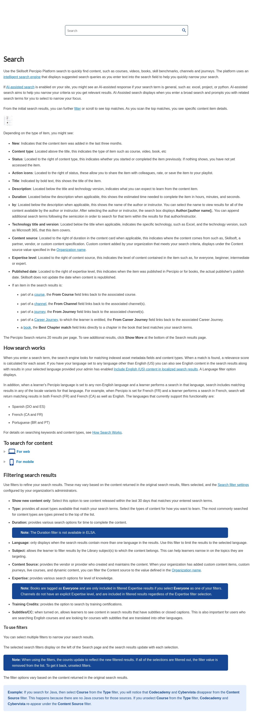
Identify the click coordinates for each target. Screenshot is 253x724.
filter (77, 108)
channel (40, 304)
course (39, 294)
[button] (184, 30)
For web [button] (17, 451)
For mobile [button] (19, 462)
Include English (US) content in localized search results (156, 369)
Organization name (70, 250)
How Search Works (107, 432)
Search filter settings (233, 485)
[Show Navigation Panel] (249, 5)
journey (39, 312)
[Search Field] (126, 30)
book (27, 327)
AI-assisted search (20, 87)
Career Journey (46, 320)
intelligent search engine (22, 77)
